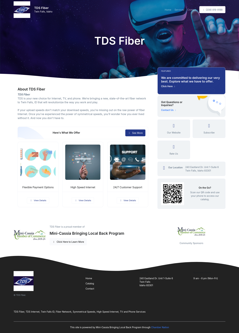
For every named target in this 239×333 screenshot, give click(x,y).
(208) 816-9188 (212, 9)
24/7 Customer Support (127, 187)
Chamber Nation (160, 327)
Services (179, 9)
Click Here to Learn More (68, 241)
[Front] (23, 9)
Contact (191, 9)
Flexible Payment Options (38, 187)
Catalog (89, 283)
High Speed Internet (83, 187)
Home (168, 9)
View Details (38, 200)
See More (135, 132)
